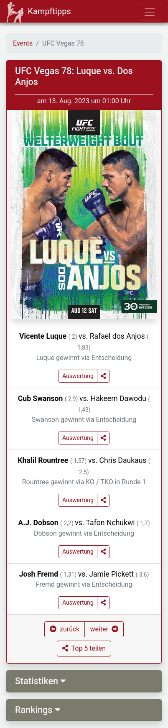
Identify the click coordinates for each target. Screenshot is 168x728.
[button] (103, 376)
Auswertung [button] (78, 376)
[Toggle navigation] (149, 12)
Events (23, 43)
